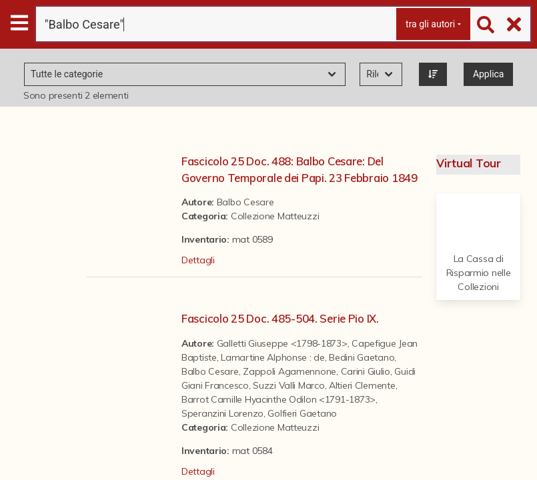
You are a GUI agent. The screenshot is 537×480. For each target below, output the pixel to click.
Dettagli (198, 260)
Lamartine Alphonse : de (273, 357)
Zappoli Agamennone (289, 371)
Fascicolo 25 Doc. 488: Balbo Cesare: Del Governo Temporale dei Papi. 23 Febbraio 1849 (299, 169)
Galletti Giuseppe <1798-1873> (282, 343)
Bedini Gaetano (361, 357)
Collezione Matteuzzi (275, 216)
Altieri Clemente (362, 385)
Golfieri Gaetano (302, 413)
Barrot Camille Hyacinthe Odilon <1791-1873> (278, 399)
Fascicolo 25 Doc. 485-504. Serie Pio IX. (280, 318)
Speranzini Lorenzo (222, 413)
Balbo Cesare (245, 202)
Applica (488, 74)
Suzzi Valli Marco (288, 385)
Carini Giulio (365, 371)
